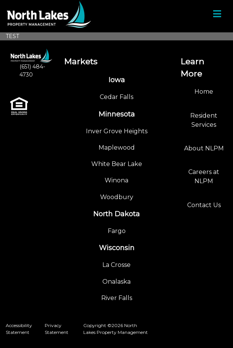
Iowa (116, 80)
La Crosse (116, 264)
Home (203, 91)
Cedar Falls (116, 97)
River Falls (116, 298)
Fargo (117, 231)
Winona (116, 180)
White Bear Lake (116, 164)
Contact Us (204, 205)
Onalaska (116, 281)
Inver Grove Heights (116, 131)
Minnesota (117, 114)
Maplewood (117, 147)
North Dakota (116, 214)
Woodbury (116, 197)
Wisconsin (116, 248)
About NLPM (204, 148)
